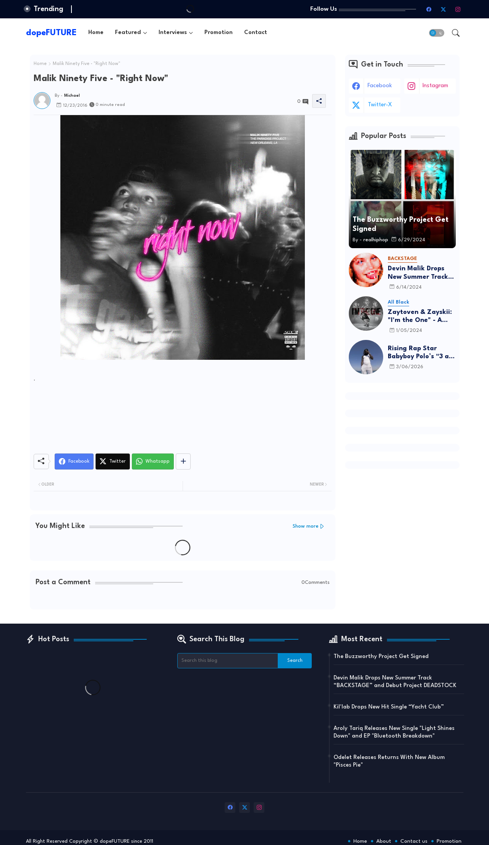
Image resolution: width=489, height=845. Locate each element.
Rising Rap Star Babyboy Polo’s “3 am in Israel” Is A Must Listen (421, 353)
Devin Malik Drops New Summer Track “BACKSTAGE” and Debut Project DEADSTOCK (418, 273)
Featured (128, 33)
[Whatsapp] (153, 461)
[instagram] (458, 9)
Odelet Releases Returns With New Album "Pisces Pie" (389, 761)
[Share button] (183, 461)
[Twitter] (113, 461)
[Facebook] (74, 461)
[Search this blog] (227, 660)
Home (96, 33)
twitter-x (380, 105)
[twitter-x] (443, 9)
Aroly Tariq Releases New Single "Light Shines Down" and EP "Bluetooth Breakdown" (394, 732)
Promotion (218, 33)
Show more (306, 526)
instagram (435, 86)
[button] (436, 33)
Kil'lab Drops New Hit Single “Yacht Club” (389, 707)
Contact (255, 33)
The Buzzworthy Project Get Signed (381, 657)
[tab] (96, 32)
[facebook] (429, 9)
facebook (380, 86)
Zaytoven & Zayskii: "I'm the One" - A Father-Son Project (420, 317)
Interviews (173, 33)
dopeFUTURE (51, 33)
